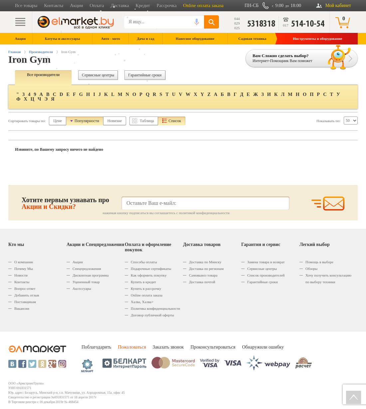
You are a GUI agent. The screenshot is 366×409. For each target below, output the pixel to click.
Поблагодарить (96, 347)
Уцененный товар (86, 282)
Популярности (87, 121)
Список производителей (265, 275)
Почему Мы (23, 269)
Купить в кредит (143, 282)
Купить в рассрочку (146, 288)
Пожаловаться (132, 347)
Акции (76, 5)
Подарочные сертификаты (151, 269)
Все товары (26, 5)
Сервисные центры (98, 75)
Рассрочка (167, 5)
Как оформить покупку (149, 275)
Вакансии (21, 308)
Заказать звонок (168, 347)
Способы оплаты (144, 262)
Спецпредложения (87, 269)
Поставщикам (25, 302)
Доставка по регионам (206, 269)
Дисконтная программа (90, 275)
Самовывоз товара (203, 275)
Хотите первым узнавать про (65, 203)
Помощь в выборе (319, 262)
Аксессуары (82, 288)
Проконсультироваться (212, 347)
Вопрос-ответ (25, 288)
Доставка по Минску (205, 262)
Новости (21, 275)
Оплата (97, 5)
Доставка (120, 5)
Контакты (53, 5)
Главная (14, 52)
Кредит (143, 5)
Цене (57, 121)
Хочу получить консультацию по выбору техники (328, 278)
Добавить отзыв (26, 295)
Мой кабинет (338, 5)
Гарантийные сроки (144, 75)
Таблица (147, 121)
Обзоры (311, 269)
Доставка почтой (202, 282)
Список (174, 121)
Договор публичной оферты (152, 315)
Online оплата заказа (203, 5)
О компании (23, 262)
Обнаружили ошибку (263, 347)
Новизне (114, 121)
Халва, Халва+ (142, 302)
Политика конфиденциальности (155, 308)
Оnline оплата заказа (146, 295)
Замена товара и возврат (266, 262)
